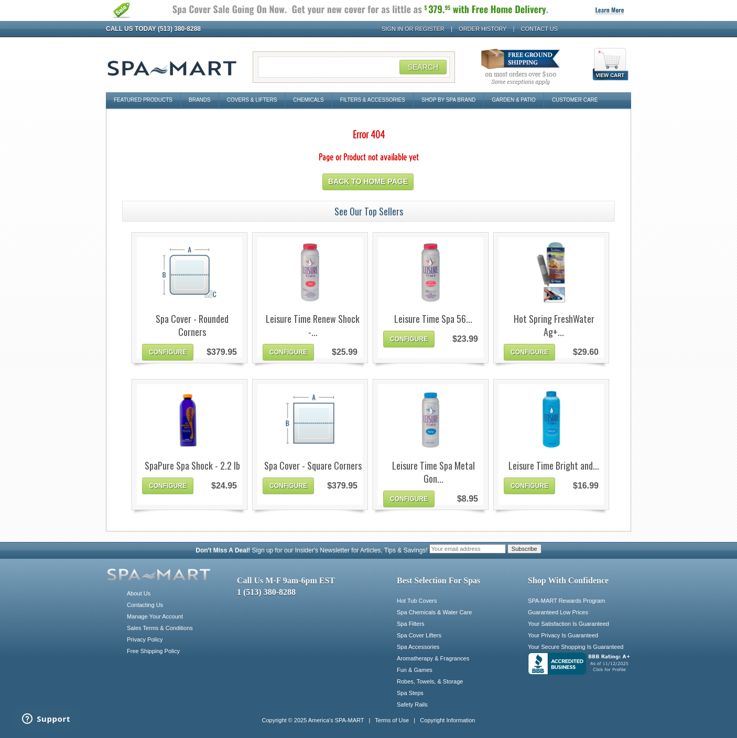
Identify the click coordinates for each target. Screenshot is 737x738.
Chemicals (308, 100)
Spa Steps (410, 693)
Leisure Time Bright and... (553, 465)
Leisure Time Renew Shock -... (313, 325)
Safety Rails (412, 704)
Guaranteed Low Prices (558, 612)
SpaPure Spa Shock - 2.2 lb (192, 465)
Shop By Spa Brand (448, 100)
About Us (138, 593)
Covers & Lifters (252, 100)
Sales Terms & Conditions (160, 628)
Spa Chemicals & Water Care (434, 612)
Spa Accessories (418, 647)
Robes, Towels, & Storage (430, 681)
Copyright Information (447, 720)
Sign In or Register (413, 29)
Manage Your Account (155, 616)
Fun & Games (414, 670)
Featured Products (143, 100)
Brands (200, 100)
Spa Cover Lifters (419, 635)
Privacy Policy (144, 639)
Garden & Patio (514, 100)
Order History (482, 29)
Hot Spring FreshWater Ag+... (554, 325)
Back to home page (368, 181)
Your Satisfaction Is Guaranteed (568, 624)
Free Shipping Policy (153, 651)
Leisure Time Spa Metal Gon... (433, 472)
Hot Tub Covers (417, 601)
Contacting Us (145, 605)
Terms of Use (392, 720)
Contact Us (539, 29)
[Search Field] (354, 67)
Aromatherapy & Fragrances (433, 658)
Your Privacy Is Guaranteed (563, 635)
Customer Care (575, 100)
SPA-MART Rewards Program (566, 601)
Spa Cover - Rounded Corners (192, 325)
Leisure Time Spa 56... (433, 318)
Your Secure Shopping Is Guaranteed (575, 647)
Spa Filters (411, 624)
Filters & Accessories (372, 100)
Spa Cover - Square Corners (313, 465)
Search (423, 67)
